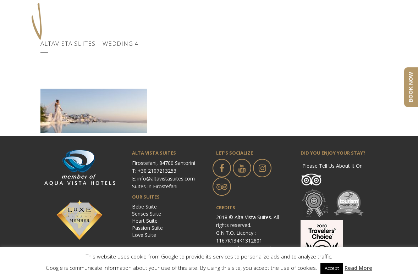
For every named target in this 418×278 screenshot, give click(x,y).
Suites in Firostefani (154, 186)
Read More (358, 267)
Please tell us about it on (332, 165)
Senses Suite (146, 213)
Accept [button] (332, 268)
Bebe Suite (144, 206)
